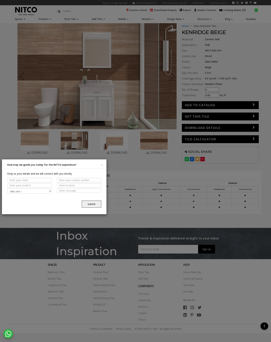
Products (43, 19)
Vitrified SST (99, 304)
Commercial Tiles (57, 304)
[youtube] (255, 2)
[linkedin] (246, 2)
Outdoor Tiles (55, 298)
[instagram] (238, 2)
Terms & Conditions (101, 328)
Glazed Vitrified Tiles (104, 285)
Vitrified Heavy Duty (104, 298)
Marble (123, 19)
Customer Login (218, 3)
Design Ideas (175, 19)
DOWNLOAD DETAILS (202, 128)
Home (185, 26)
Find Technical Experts (174, 3)
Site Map (188, 291)
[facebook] (233, 2)
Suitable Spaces (33, 192)
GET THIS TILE (197, 116)
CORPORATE (198, 3)
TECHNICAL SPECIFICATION (40, 198)
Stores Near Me (192, 272)
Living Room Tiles (57, 285)
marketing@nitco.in (145, 3)
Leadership (144, 300)
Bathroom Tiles (56, 272)
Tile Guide (188, 285)
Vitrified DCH (100, 291)
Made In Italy (100, 311)
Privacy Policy (123, 328)
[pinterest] (251, 2)
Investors (143, 306)
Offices (142, 319)
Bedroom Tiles (56, 291)
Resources (204, 19)
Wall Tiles (98, 19)
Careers (142, 313)
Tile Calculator (200, 139)
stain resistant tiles (205, 26)
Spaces (19, 19)
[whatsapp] (256, 10)
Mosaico (148, 19)
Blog (229, 19)
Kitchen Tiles (55, 278)
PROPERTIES (30, 185)
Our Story (143, 293)
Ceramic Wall (100, 278)
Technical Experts (193, 278)
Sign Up (206, 249)
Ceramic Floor (101, 272)
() (232, 10)
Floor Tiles (71, 19)
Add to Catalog (200, 105)
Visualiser (251, 19)
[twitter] (242, 2)
